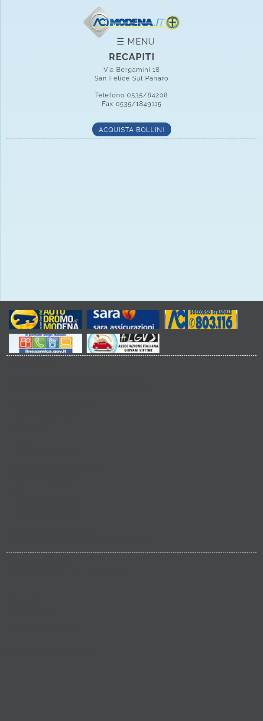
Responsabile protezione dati (54, 530)
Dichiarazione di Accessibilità (55, 403)
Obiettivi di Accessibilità (47, 415)
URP (19, 492)
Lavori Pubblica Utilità (44, 454)
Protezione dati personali (48, 505)
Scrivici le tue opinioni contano (57, 467)
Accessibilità (31, 428)
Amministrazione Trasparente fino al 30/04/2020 (81, 390)
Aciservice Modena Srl (44, 479)
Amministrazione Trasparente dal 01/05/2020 (76, 377)
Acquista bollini (132, 129)
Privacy (23, 441)
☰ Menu (136, 41)
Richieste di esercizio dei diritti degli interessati (80, 543)
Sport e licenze (34, 365)
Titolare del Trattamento (47, 517)
